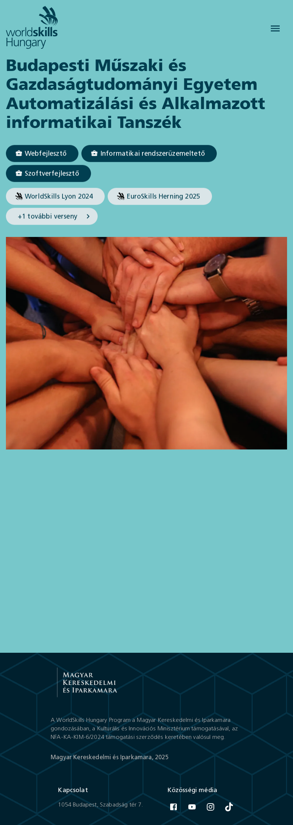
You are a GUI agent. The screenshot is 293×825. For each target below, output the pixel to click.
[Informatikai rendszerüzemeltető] (149, 153)
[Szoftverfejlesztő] (48, 173)
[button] (42, 153)
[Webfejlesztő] (42, 153)
